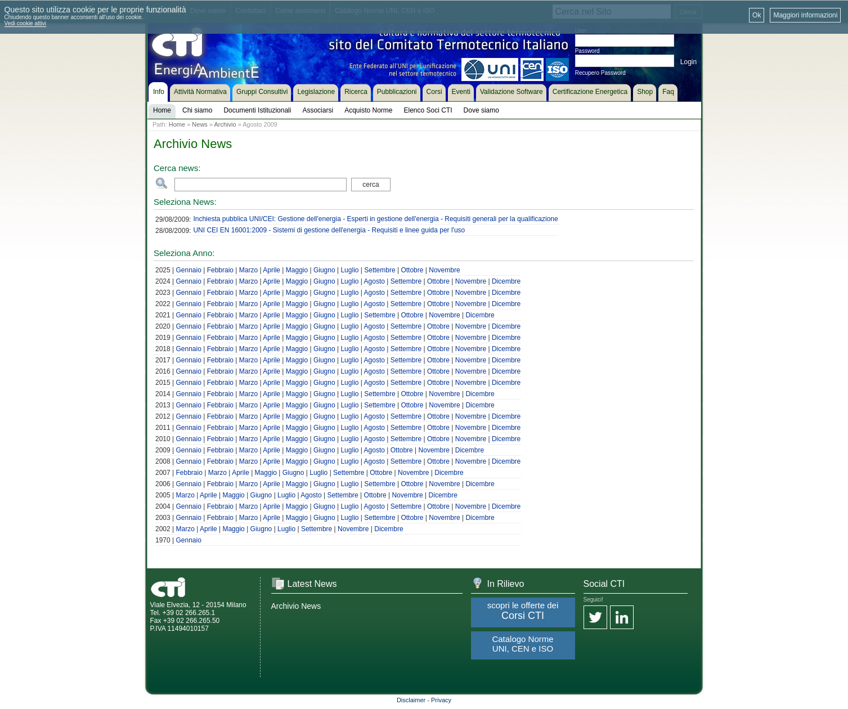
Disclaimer (411, 700)
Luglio (349, 270)
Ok (756, 15)
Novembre (444, 270)
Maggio (297, 270)
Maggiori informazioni (805, 15)
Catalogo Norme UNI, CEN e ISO (522, 643)
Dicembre (506, 281)
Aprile (271, 270)
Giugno (324, 270)
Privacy (441, 700)
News (200, 124)
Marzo (248, 270)
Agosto (374, 281)
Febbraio (220, 270)
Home (177, 124)
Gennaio (188, 270)
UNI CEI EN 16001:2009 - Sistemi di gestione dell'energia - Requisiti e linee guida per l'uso (329, 230)
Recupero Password (600, 73)
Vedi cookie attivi (26, 23)
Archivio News (296, 606)
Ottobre (412, 270)
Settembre (379, 270)
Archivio (225, 124)
